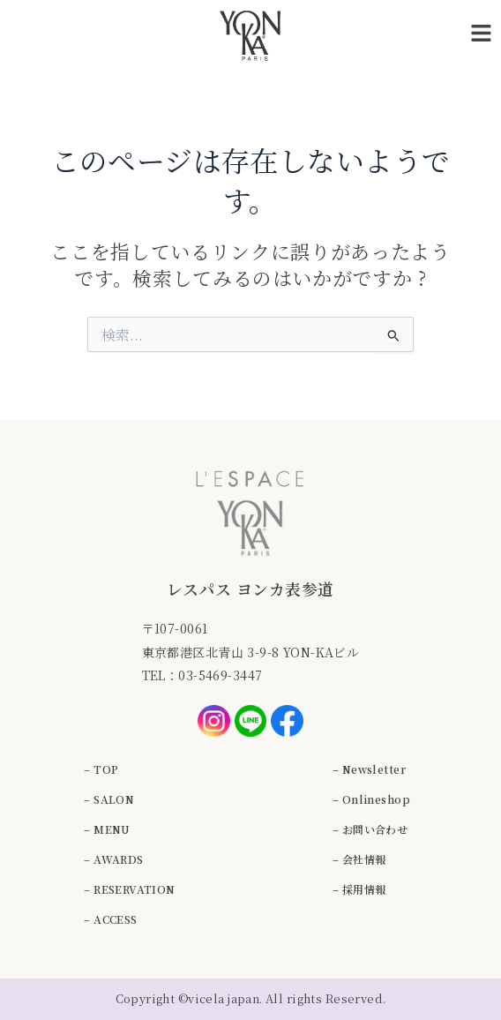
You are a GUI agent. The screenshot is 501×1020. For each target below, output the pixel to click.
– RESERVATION (129, 888)
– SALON (109, 798)
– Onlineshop (371, 798)
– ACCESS (110, 918)
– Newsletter (369, 768)
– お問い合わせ (370, 828)
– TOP (101, 768)
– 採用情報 (359, 888)
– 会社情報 (359, 858)
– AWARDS (113, 858)
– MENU (107, 828)
